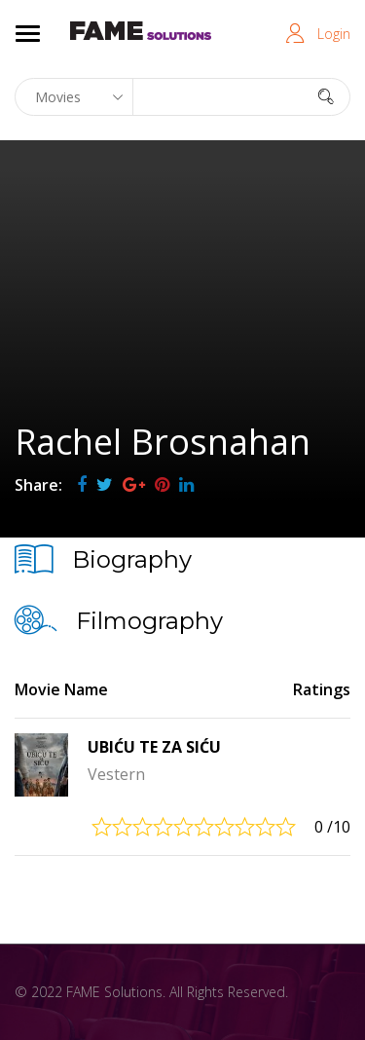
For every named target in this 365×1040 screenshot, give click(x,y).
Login (333, 33)
